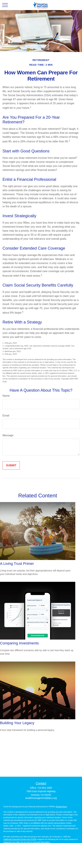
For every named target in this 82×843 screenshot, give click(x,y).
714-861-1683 (44, 787)
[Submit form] (11, 465)
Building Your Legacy (17, 723)
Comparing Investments (19, 643)
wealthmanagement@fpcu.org (41, 798)
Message (8, 435)
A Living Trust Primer (17, 563)
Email (6, 415)
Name (6, 395)
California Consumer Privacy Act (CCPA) (20, 839)
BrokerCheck (61, 807)
